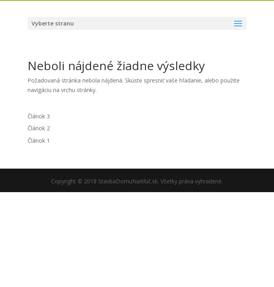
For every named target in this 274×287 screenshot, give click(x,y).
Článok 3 (39, 116)
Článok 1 (39, 140)
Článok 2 (39, 128)
